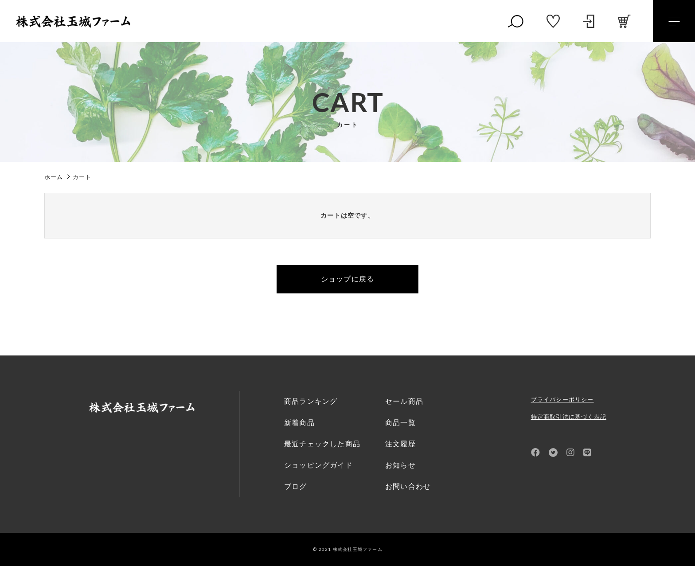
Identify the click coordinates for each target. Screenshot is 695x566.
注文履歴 (400, 444)
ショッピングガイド (318, 465)
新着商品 (299, 422)
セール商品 (404, 401)
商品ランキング (310, 401)
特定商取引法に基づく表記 (568, 417)
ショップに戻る (347, 279)
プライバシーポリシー (562, 399)
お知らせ (400, 465)
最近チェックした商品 (322, 444)
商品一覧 (400, 422)
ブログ (295, 486)
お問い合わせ (408, 486)
